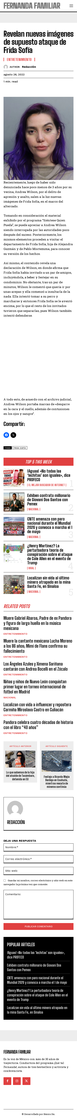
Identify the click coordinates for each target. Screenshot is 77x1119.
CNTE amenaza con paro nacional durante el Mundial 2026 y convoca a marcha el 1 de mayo (49, 525)
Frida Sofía (20, 448)
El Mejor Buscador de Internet (46, 485)
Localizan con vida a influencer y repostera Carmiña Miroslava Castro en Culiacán (37, 707)
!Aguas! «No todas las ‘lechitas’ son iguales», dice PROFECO (48, 475)
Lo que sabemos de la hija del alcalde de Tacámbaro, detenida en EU (20, 776)
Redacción (29, 66)
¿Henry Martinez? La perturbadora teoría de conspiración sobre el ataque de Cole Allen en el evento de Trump (49, 554)
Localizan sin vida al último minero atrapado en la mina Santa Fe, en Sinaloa (48, 582)
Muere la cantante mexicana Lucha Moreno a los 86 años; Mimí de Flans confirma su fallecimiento (38, 646)
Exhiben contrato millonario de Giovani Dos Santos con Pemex (48, 499)
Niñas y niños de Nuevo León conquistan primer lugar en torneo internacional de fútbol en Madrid (35, 686)
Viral (31, 568)
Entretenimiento (15, 634)
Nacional (33, 509)
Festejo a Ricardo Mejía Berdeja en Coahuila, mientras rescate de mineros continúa (57, 782)
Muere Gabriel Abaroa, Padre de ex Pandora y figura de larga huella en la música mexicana (38, 623)
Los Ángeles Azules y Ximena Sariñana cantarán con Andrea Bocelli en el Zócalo (36, 666)
